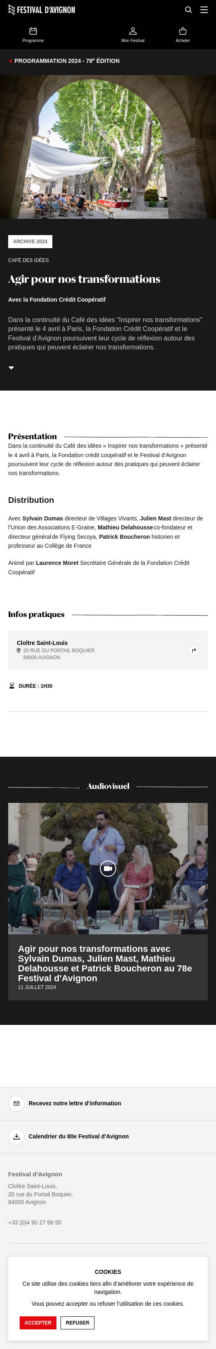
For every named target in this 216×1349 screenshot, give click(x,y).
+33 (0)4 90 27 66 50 (34, 1222)
